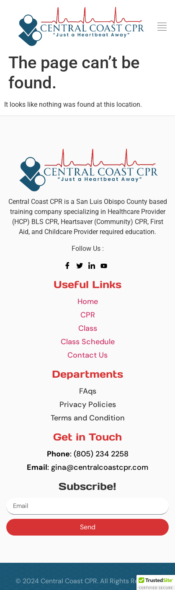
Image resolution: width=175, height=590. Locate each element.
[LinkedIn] (93, 265)
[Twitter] (81, 265)
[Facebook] (69, 265)
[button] (162, 27)
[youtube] (105, 265)
